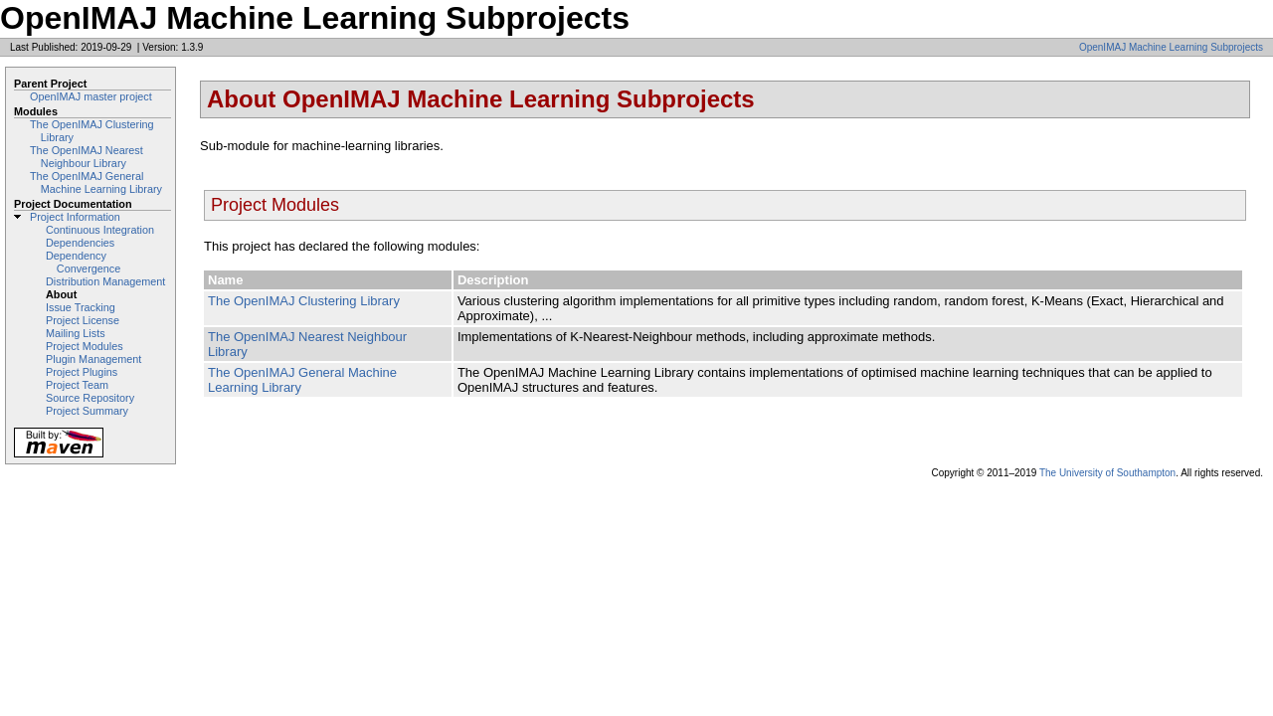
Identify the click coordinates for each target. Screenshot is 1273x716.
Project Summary (87, 411)
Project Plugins (81, 372)
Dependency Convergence (83, 262)
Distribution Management (105, 281)
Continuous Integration (100, 230)
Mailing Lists (75, 333)
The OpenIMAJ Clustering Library (304, 300)
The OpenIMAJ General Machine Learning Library (96, 182)
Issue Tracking (80, 307)
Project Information (75, 217)
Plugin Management (93, 359)
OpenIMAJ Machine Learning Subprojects (1171, 47)
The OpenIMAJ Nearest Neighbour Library (86, 156)
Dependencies (80, 243)
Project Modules (84, 346)
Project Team (77, 385)
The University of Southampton (1107, 472)
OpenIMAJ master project (91, 96)
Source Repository (90, 398)
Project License (82, 320)
